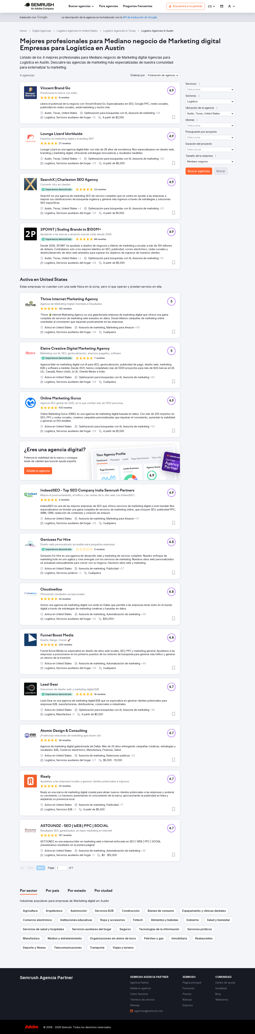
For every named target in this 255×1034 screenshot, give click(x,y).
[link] (108, 6)
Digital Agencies (41, 30)
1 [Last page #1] (72, 867)
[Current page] (61, 868)
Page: (51, 867)
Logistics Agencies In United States (77, 30)
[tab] (28, 890)
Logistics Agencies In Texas (119, 30)
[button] (211, 6)
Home (23, 30)
